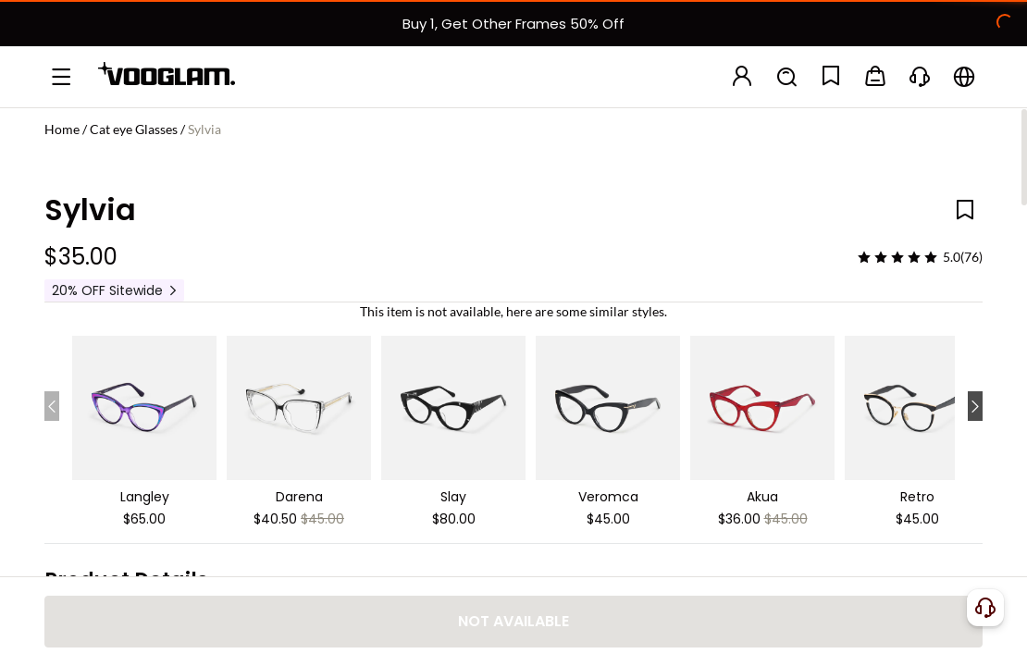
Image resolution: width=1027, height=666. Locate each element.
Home (62, 129)
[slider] (897, 257)
